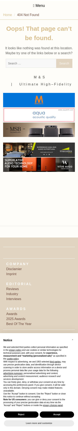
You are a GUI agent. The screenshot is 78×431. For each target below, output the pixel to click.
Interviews (13, 299)
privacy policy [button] (15, 350)
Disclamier (14, 269)
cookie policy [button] (13, 359)
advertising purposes (12, 373)
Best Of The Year (19, 324)
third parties (55, 362)
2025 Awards (15, 319)
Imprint (11, 274)
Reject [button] (21, 414)
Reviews (12, 289)
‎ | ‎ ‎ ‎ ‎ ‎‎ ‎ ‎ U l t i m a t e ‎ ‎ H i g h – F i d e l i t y (40, 84)
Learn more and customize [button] (39, 423)
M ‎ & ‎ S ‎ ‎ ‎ (41, 77)
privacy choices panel (53, 405)
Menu (39, 6)
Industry (12, 294)
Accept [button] (56, 414)
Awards (11, 314)
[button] (72, 339)
